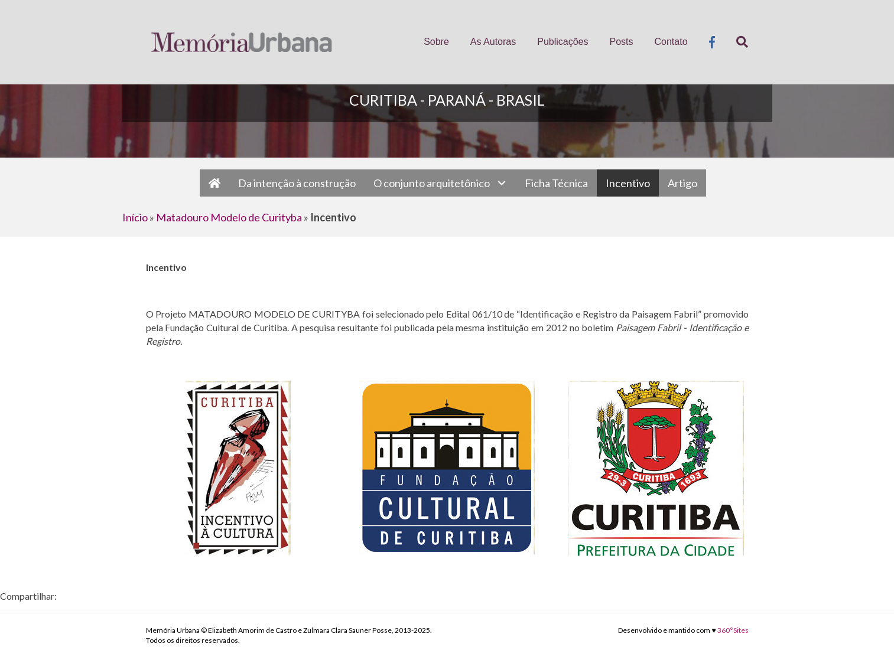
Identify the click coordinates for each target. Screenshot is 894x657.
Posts (621, 42)
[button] (501, 183)
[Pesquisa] (737, 41)
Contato (671, 42)
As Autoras (493, 42)
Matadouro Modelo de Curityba (229, 217)
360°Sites (733, 630)
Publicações (562, 42)
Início (135, 217)
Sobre (436, 42)
